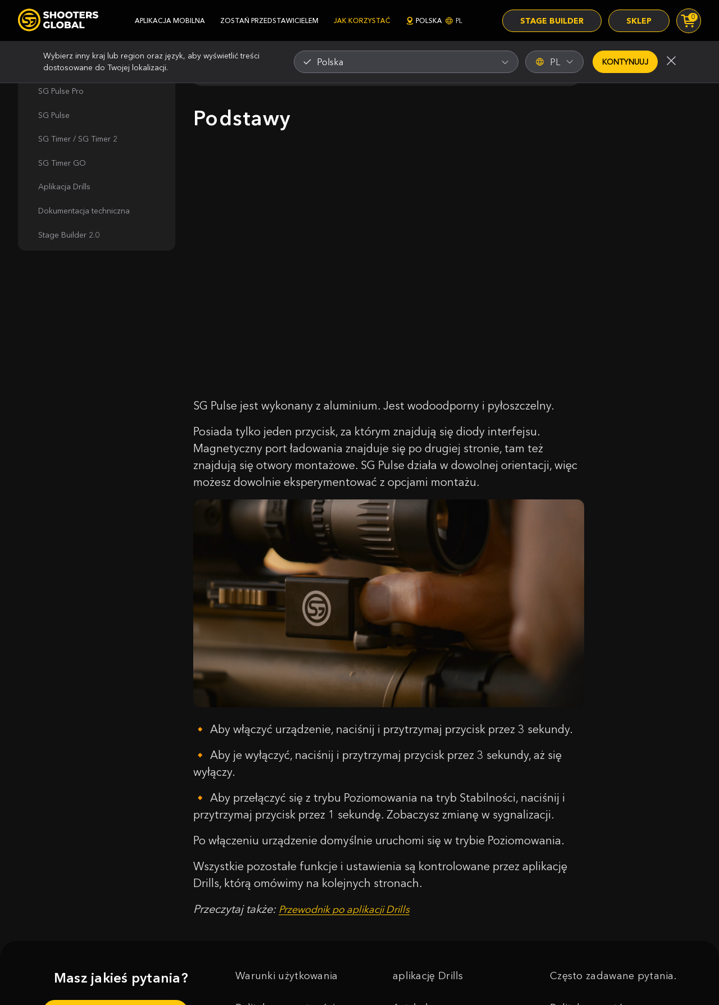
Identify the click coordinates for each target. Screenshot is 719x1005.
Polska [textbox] (330, 61)
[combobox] (406, 61)
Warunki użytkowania (286, 976)
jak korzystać (362, 20)
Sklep (639, 21)
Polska (434, 20)
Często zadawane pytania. (613, 976)
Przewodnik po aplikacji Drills (344, 909)
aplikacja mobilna (170, 20)
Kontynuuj (625, 62)
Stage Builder (552, 21)
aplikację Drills (428, 976)
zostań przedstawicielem (269, 20)
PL (554, 61)
